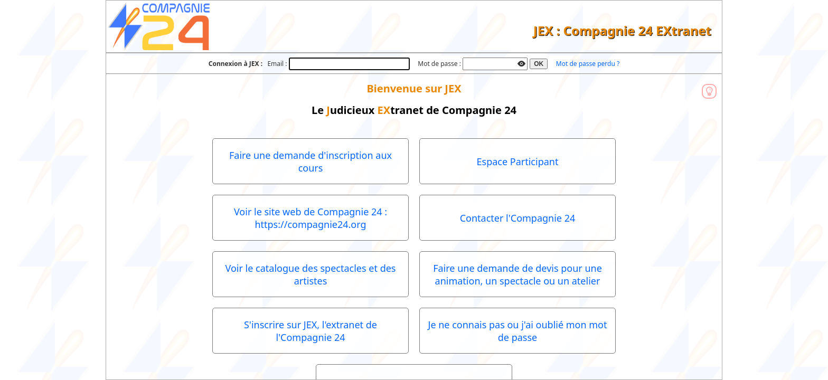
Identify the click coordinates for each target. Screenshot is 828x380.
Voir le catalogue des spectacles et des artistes (310, 274)
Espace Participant (518, 161)
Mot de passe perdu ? (587, 63)
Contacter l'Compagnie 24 (518, 218)
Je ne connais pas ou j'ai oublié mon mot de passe (517, 331)
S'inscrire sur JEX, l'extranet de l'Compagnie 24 (310, 331)
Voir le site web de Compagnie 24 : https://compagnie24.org (310, 218)
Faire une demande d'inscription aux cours (310, 161)
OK (538, 64)
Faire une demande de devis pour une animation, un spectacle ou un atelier (517, 274)
